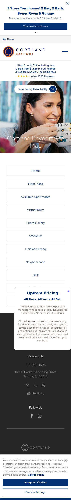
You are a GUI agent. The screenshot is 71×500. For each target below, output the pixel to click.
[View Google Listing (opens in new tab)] (35, 76)
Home (35, 171)
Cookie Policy (36, 474)
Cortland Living (35, 249)
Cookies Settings (35, 492)
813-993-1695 (36, 365)
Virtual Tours (35, 210)
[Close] (66, 460)
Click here (61, 18)
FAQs (35, 275)
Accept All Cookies (35, 482)
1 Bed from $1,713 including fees (36, 65)
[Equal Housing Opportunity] (28, 385)
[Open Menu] (65, 51)
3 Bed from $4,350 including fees (35, 71)
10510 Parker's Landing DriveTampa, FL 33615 (35, 374)
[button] (35, 32)
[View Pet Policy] (35, 393)
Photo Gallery (35, 223)
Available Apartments (35, 197)
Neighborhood (35, 262)
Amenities (35, 236)
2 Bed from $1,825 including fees (35, 68)
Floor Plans (35, 184)
